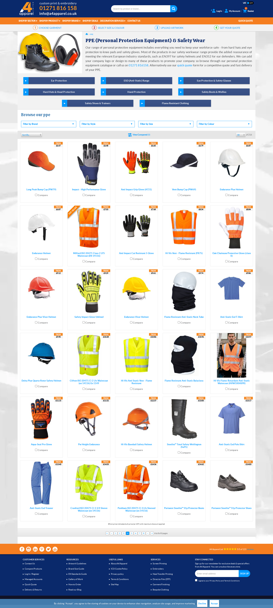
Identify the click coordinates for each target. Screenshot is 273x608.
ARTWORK (172, 27)
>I (152, 533)
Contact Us (133, 21)
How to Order (74, 584)
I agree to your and (217, 580)
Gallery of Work (75, 579)
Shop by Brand (70, 21)
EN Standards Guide (77, 574)
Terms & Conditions (120, 579)
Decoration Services (112, 21)
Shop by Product (48, 21)
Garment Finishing (161, 584)
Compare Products (33, 569)
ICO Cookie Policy (119, 569)
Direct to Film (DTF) (162, 579)
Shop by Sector (27, 21)
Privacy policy (117, 574)
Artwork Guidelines (77, 563)
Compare (43, 195)
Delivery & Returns (33, 589)
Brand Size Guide (76, 569)
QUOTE (230, 27)
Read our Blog (74, 589)
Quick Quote (245, 21)
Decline (202, 603)
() (141, 135)
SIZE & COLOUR (111, 27)
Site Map (115, 584)
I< (107, 533)
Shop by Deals (90, 21)
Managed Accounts (33, 579)
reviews (250, 549)
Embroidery (158, 569)
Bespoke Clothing (161, 589)
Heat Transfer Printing (163, 574)
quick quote (184, 65)
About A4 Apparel (119, 563)
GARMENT (50, 27)
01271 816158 (139, 65)
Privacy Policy (215, 581)
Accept (214, 603)
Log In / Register (32, 574)
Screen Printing (160, 563)
